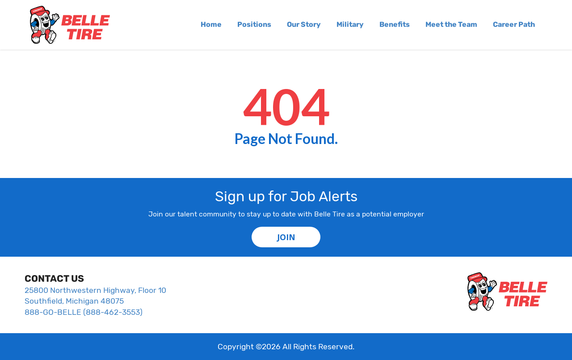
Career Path (514, 24)
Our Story (304, 24)
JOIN (286, 237)
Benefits (394, 24)
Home (211, 24)
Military (350, 24)
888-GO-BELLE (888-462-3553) (84, 312)
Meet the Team (451, 24)
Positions (254, 24)
